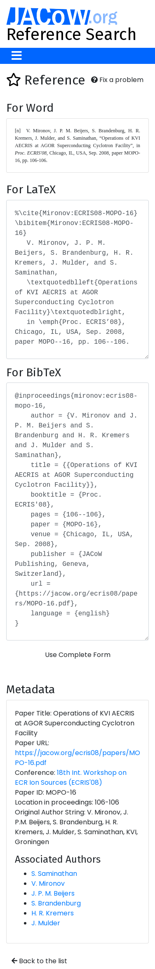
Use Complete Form (77, 654)
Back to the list (39, 961)
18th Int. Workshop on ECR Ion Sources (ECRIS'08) (71, 777)
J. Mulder (45, 923)
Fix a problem (117, 79)
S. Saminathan (54, 873)
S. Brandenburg (56, 903)
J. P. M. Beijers (53, 893)
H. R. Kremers (52, 913)
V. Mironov (48, 883)
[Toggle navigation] (16, 56)
